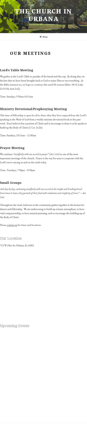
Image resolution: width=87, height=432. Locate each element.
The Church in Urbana (43, 15)
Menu (43, 36)
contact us (12, 225)
